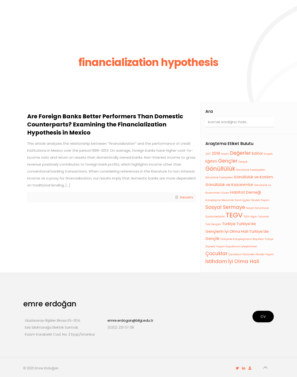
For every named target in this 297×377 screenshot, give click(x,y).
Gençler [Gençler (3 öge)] (228, 160)
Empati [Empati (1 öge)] (268, 154)
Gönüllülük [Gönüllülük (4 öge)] (220, 169)
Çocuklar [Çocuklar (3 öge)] (216, 253)
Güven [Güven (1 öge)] (225, 193)
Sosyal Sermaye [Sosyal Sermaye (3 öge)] (225, 207)
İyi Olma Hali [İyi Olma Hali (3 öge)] (243, 261)
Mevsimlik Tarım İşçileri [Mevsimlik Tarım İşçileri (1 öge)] (236, 200)
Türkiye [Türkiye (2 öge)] (229, 223)
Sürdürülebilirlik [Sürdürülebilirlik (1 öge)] (215, 216)
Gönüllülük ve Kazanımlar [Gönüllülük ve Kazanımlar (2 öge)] (229, 184)
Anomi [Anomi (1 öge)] (225, 154)
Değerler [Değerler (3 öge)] (240, 153)
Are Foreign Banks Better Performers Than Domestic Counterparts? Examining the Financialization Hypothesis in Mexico (105, 124)
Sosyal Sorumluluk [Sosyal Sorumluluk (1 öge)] (257, 208)
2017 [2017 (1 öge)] (208, 154)
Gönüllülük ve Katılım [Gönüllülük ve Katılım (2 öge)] (253, 177)
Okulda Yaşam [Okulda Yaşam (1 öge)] (260, 200)
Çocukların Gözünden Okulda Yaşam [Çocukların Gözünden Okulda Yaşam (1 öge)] (251, 254)
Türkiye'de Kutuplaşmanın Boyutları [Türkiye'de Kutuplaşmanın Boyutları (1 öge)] (242, 239)
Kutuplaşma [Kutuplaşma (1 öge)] (213, 200)
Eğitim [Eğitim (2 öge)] (211, 161)
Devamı (186, 197)
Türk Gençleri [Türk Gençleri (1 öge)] (213, 224)
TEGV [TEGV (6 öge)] (234, 215)
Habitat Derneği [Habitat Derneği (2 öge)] (245, 192)
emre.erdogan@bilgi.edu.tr (130, 320)
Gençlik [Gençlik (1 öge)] (243, 161)
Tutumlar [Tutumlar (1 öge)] (263, 216)
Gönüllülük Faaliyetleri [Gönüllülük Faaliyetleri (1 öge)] (219, 177)
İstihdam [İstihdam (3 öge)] (216, 261)
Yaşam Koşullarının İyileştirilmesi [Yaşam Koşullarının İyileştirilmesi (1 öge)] (236, 246)
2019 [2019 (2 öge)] (216, 153)
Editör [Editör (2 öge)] (257, 153)
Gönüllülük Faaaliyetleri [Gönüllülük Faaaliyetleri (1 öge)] (250, 170)
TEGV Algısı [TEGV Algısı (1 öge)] (250, 216)
